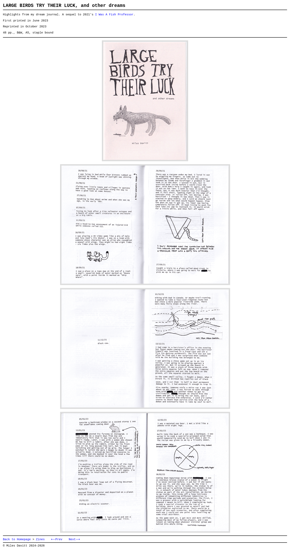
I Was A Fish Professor (114, 14)
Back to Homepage (17, 539)
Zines (40, 539)
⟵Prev (56, 539)
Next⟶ (73, 539)
